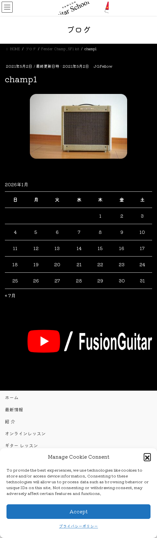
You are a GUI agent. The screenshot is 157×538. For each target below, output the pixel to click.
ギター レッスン (21, 445)
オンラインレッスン (25, 433)
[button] (147, 456)
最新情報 (14, 409)
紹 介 (10, 421)
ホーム (11, 397)
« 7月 (10, 295)
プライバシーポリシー (78, 526)
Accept (78, 511)
